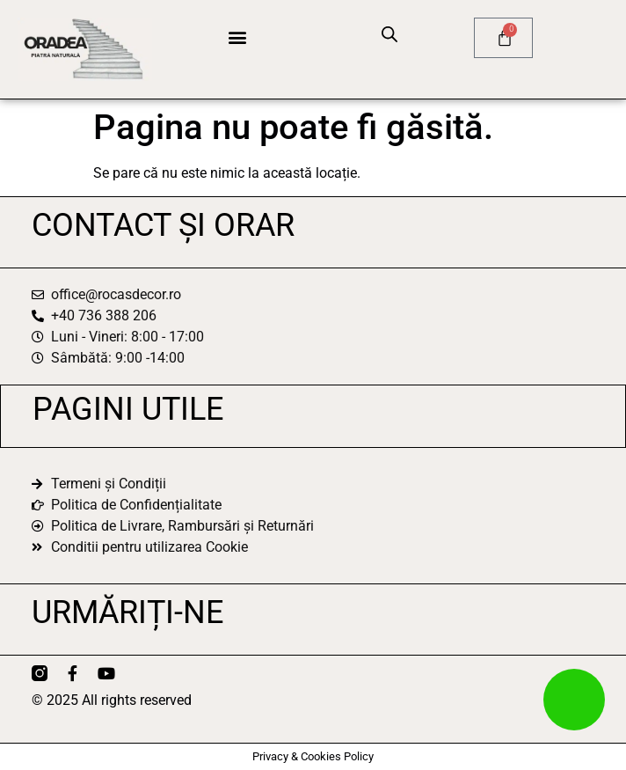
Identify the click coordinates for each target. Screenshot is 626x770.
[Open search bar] (389, 34)
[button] (236, 36)
